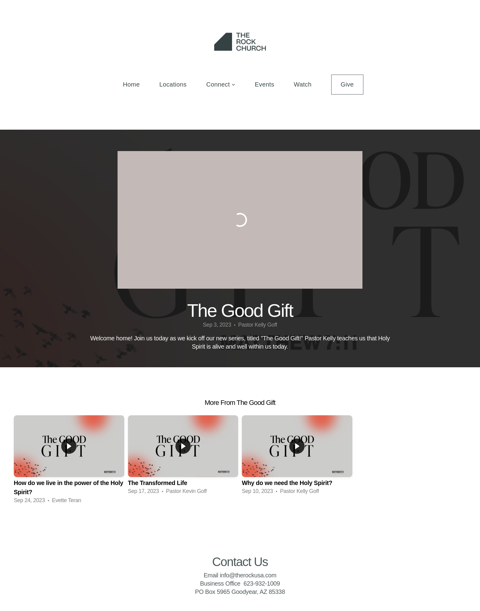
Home (131, 84)
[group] (69, 460)
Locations (172, 84)
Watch (303, 84)
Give (347, 84)
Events (264, 84)
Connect (220, 84)
